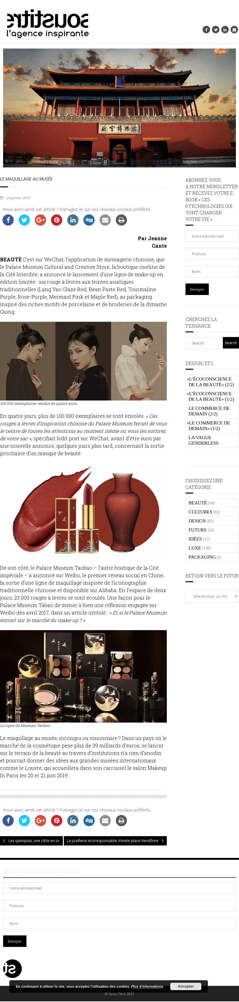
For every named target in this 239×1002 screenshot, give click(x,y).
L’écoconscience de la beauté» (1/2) (210, 396)
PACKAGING (202, 557)
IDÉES (195, 538)
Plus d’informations (147, 986)
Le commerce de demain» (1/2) (208, 425)
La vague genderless (203, 440)
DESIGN (197, 520)
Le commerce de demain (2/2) (209, 411)
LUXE (195, 547)
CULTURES (200, 511)
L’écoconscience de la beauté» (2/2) (210, 382)
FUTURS (198, 529)
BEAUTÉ (198, 502)
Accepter (186, 986)
